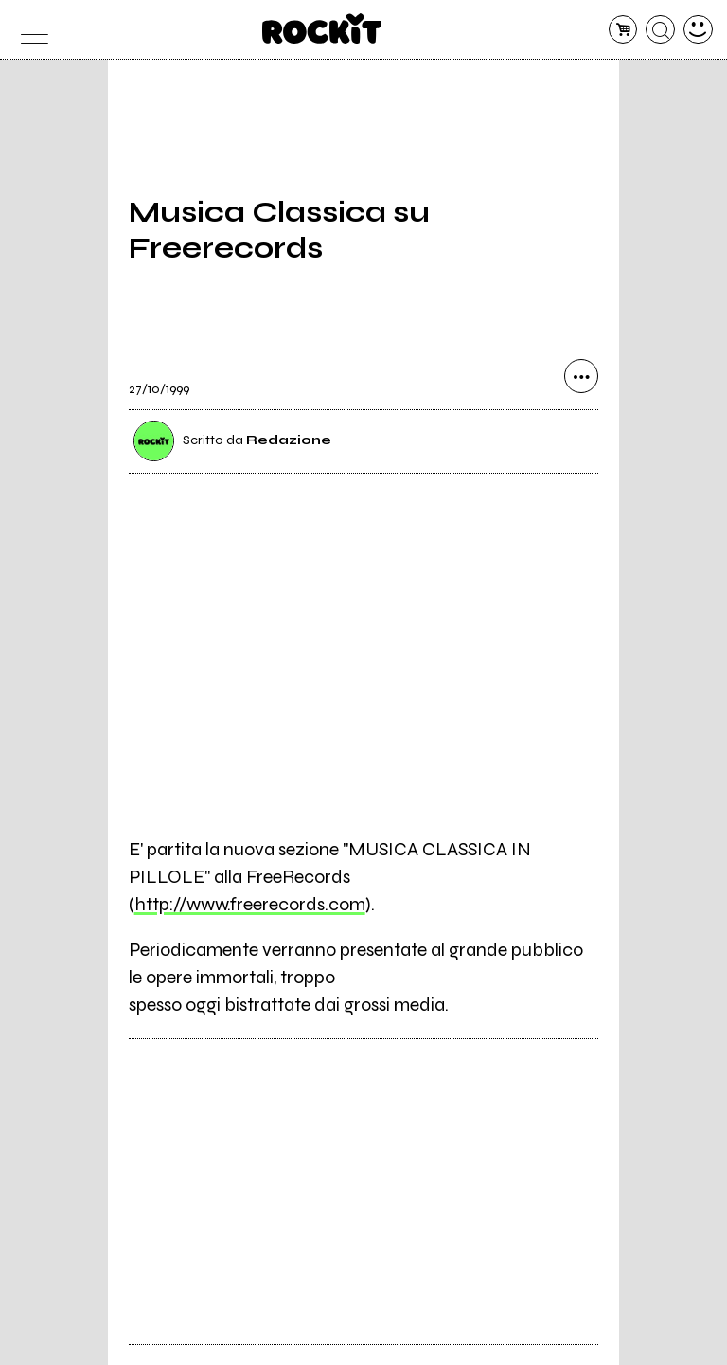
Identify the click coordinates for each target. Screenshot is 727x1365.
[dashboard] (698, 30)
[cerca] (660, 30)
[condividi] (581, 376)
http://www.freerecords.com (249, 904)
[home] (322, 28)
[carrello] (623, 30)
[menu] (29, 30)
